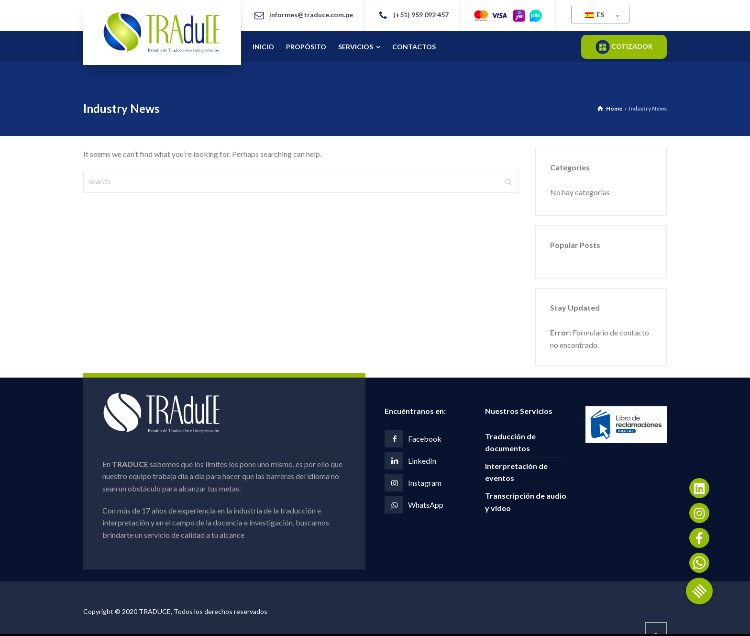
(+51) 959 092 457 (421, 15)
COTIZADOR (624, 47)
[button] (699, 591)
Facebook (424, 438)
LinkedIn (422, 460)
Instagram (424, 482)
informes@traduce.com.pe (311, 15)
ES (594, 15)
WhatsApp (425, 504)
